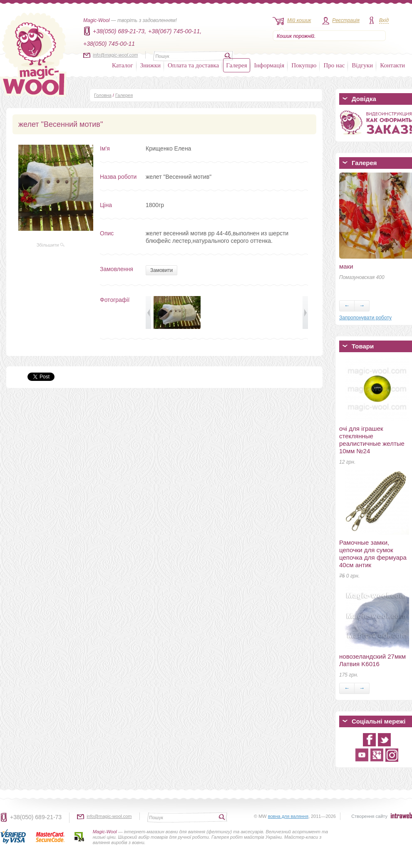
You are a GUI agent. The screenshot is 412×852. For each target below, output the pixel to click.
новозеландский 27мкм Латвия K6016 (372, 660)
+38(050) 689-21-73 (36, 817)
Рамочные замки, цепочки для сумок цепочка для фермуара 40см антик (373, 553)
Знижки (150, 65)
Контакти (392, 65)
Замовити (161, 270)
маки (346, 266)
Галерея (236, 65)
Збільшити (51, 244)
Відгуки (362, 65)
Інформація (269, 65)
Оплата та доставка (193, 65)
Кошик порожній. (296, 36)
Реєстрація (346, 20)
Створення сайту (369, 816)
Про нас (334, 65)
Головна (103, 95)
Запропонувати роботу (365, 318)
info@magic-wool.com (115, 54)
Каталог (122, 65)
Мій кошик (299, 20)
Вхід (384, 20)
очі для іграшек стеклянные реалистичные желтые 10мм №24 (372, 439)
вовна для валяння (288, 816)
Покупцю (303, 65)
